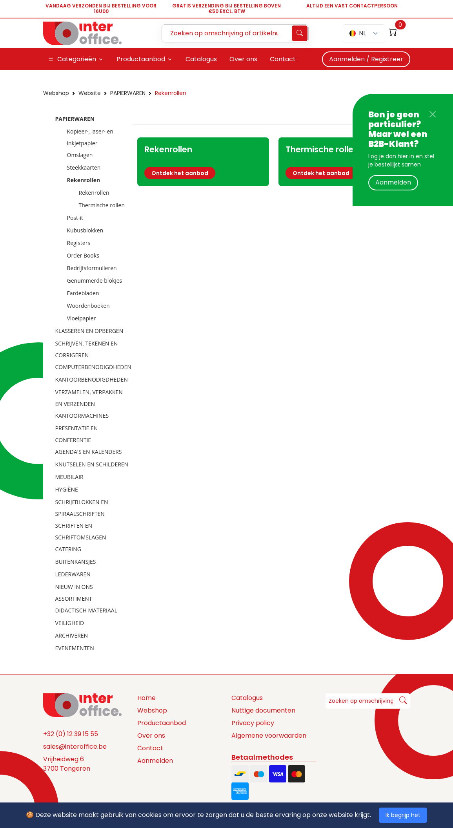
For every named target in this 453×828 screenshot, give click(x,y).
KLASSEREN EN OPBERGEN (89, 330)
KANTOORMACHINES (82, 415)
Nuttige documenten (263, 710)
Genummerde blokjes (94, 280)
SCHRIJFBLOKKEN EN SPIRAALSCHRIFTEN (81, 507)
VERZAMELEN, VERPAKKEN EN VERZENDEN (89, 398)
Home (146, 697)
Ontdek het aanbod (179, 173)
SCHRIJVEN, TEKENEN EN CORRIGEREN (86, 349)
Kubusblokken (85, 230)
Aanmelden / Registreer (366, 59)
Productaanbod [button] (140, 59)
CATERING (68, 549)
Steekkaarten (84, 167)
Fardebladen (83, 293)
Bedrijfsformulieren (92, 268)
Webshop (56, 93)
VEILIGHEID (69, 623)
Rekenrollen (170, 93)
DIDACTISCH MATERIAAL (86, 610)
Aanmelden (393, 182)
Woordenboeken (88, 305)
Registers (79, 243)
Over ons (151, 735)
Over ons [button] (243, 59)
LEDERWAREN (73, 574)
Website (89, 93)
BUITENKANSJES (75, 561)
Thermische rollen (102, 205)
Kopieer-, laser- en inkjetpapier (90, 137)
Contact (150, 748)
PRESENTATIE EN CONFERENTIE (76, 434)
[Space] (82, 704)
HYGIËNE (66, 489)
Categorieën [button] (72, 59)
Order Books (83, 255)
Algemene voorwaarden (268, 735)
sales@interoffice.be (75, 746)
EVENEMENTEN (74, 648)
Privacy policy (252, 722)
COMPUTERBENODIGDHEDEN (93, 367)
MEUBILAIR (69, 477)
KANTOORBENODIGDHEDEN (91, 379)
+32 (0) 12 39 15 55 (70, 733)
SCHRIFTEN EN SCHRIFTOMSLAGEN (80, 531)
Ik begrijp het (403, 815)
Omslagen (80, 155)
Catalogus (247, 697)
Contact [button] (283, 59)
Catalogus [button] (201, 59)
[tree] (85, 384)
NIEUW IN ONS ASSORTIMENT (74, 592)
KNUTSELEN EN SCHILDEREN (92, 464)
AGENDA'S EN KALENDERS (88, 451)
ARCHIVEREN (71, 635)
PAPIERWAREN (128, 93)
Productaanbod (161, 722)
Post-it (75, 217)
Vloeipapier (81, 318)
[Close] (432, 114)
